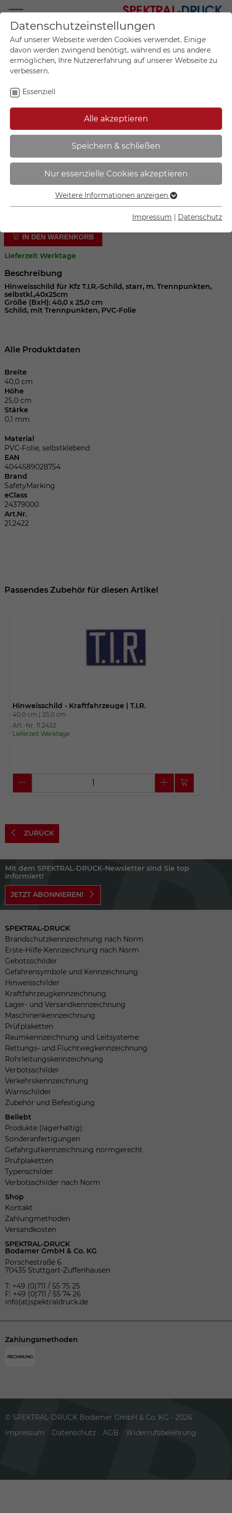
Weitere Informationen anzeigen (116, 195)
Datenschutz (200, 217)
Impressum (152, 217)
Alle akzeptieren (116, 118)
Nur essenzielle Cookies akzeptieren (116, 173)
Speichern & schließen (116, 146)
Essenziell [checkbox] (39, 91)
